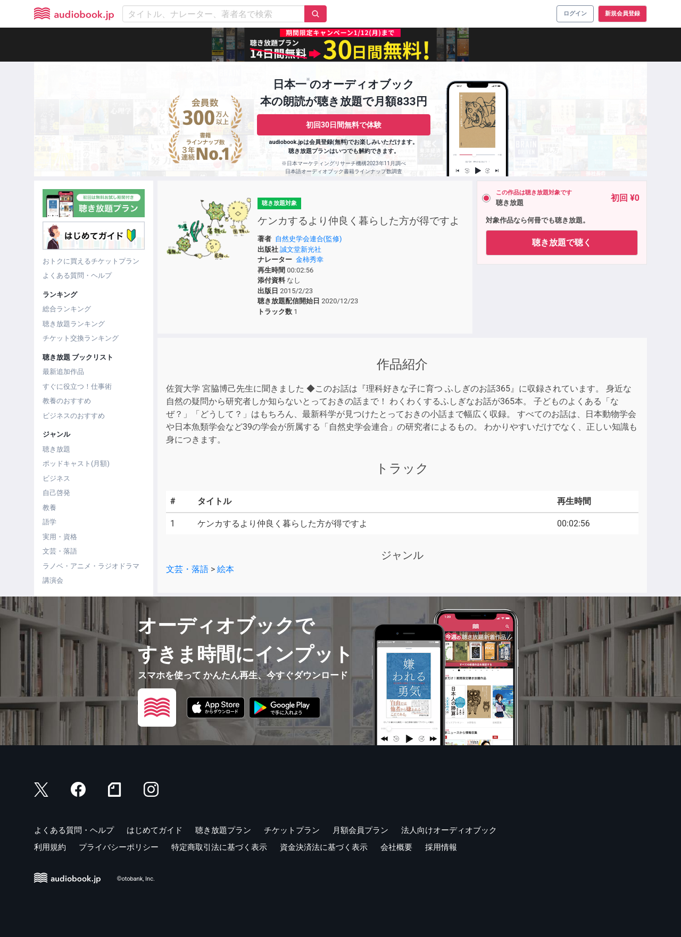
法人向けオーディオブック (449, 830)
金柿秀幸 (309, 259)
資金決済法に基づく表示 (324, 847)
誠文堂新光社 (300, 249)
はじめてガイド (154, 830)
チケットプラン (292, 830)
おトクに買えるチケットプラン (91, 261)
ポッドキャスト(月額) (76, 463)
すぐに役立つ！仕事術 (77, 386)
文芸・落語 (60, 551)
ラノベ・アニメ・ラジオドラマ (91, 566)
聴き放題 (56, 449)
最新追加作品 (63, 372)
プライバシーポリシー (119, 847)
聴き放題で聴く (562, 242)
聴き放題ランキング (74, 324)
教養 (49, 508)
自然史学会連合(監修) (308, 239)
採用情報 (441, 847)
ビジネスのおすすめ (74, 416)
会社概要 (396, 847)
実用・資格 (60, 537)
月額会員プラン (360, 830)
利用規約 (50, 847)
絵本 (225, 569)
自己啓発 (56, 493)
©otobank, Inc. (136, 878)
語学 (49, 522)
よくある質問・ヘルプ (77, 275)
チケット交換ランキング (81, 338)
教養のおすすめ (67, 401)
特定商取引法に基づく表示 (219, 847)
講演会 (53, 580)
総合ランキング (67, 309)
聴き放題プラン (223, 830)
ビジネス (56, 478)
